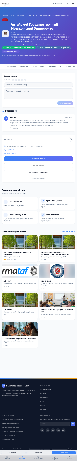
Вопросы (55, 457)
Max (58, 430)
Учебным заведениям (10, 423)
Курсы (42, 405)
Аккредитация (38, 66)
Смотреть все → (68, 231)
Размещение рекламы (10, 427)
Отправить (65, 103)
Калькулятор (38, 457)
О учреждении (10, 66)
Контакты (64, 452)
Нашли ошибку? (38, 178)
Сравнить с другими (38, 172)
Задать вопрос (38, 165)
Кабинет (69, 457)
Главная (5, 15)
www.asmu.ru (11, 153)
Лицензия (24, 66)
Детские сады (45, 389)
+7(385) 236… (15, 150)
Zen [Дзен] (63, 430)
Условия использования (59, 449)
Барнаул (20, 15)
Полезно (14, 129)
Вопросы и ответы (9, 439)
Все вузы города (48, 55)
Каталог (22, 457)
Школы (43, 393)
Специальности (55, 66)
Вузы (12, 15)
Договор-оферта (8, 435)
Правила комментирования (12, 431)
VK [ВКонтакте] (42, 430)
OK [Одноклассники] (48, 430)
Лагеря (43, 409)
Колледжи (44, 397)
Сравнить (39, 452)
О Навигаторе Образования (12, 419)
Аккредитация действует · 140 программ (53, 48)
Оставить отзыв (38, 159)
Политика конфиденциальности (39, 449)
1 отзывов (8, 139)
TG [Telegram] (53, 430)
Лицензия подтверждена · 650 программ (18, 48)
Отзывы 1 (13, 452)
